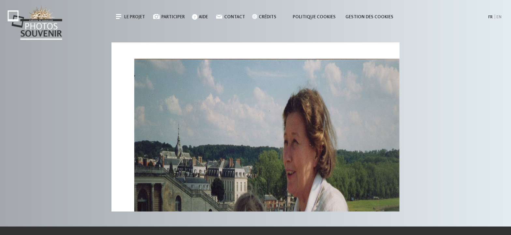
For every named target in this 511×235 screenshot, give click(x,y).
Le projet (134, 16)
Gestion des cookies (369, 16)
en (499, 16)
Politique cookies (314, 16)
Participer (173, 16)
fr (490, 16)
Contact (234, 16)
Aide (203, 16)
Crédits (267, 16)
